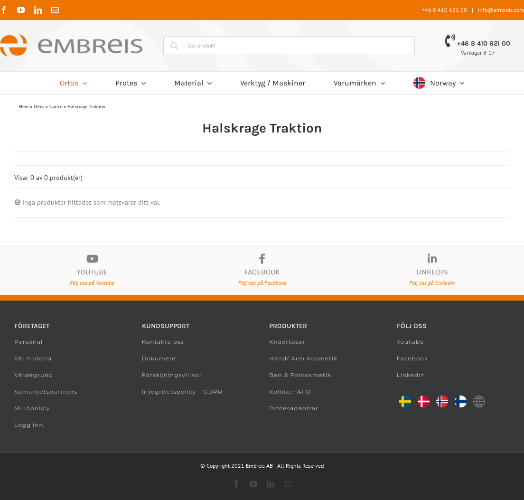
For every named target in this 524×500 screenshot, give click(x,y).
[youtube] (21, 10)
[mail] (55, 10)
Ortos (39, 107)
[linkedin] (38, 10)
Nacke (55, 107)
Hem (23, 107)
